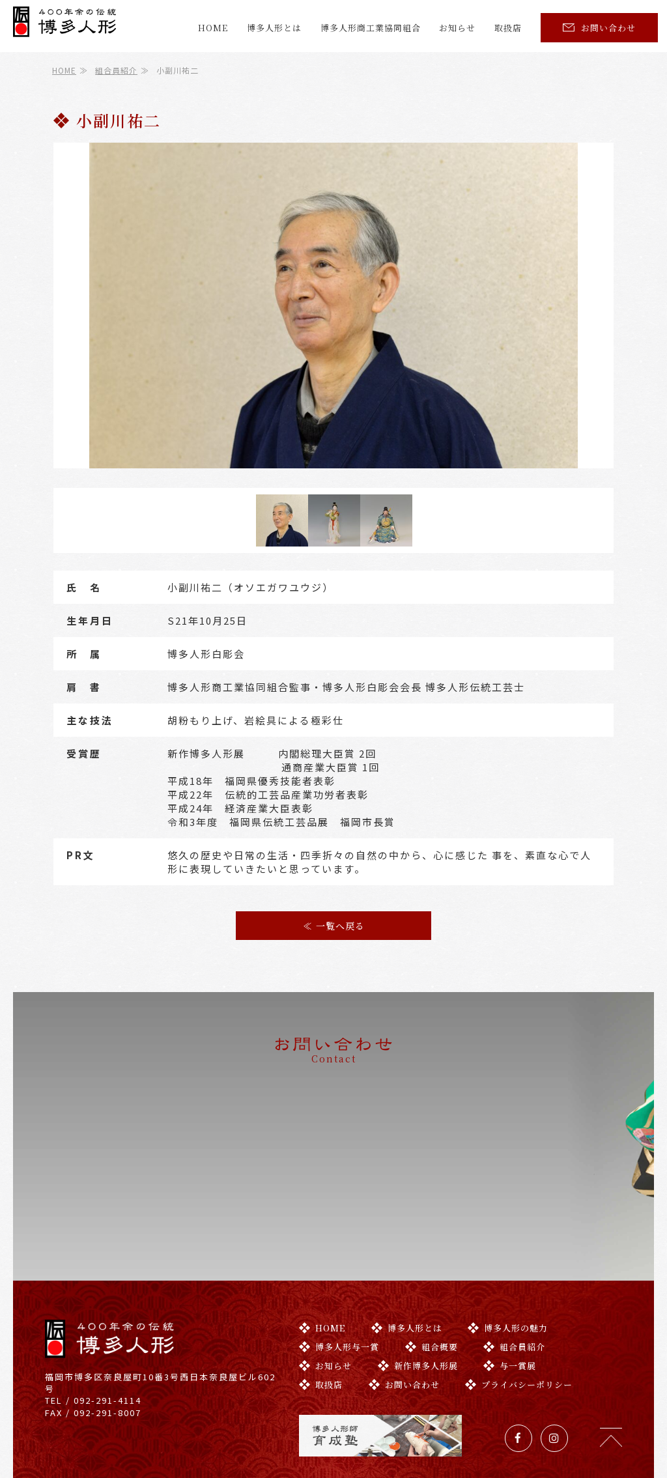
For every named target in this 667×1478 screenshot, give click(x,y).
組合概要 (431, 1295)
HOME (213, 27)
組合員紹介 (116, 70)
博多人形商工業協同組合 (370, 27)
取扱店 (508, 27)
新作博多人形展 (418, 1314)
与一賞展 (509, 1314)
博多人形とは (274, 27)
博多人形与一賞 (339, 1295)
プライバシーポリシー (519, 1333)
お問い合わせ (599, 27)
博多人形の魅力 (508, 1276)
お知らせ (457, 27)
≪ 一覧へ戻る (334, 925)
